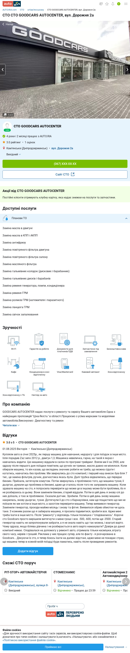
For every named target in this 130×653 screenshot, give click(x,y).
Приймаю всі (53, 647)
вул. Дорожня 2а (62, 148)
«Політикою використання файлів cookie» (29, 640)
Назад (8, 24)
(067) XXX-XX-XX (65, 163)
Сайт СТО (65, 174)
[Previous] (4, 582)
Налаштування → (116, 647)
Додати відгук (28, 551)
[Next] (126, 582)
